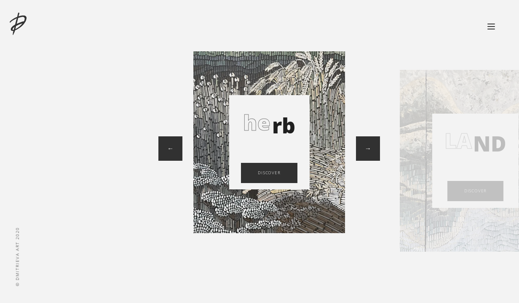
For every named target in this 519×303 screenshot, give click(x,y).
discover (269, 172)
